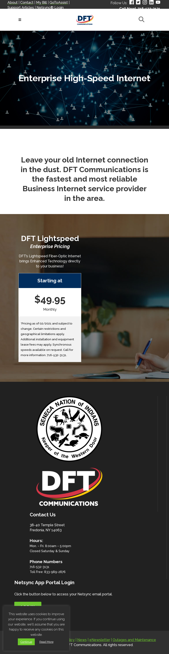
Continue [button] (26, 641)
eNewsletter (99, 640)
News (82, 640)
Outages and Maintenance (134, 640)
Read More (46, 641)
